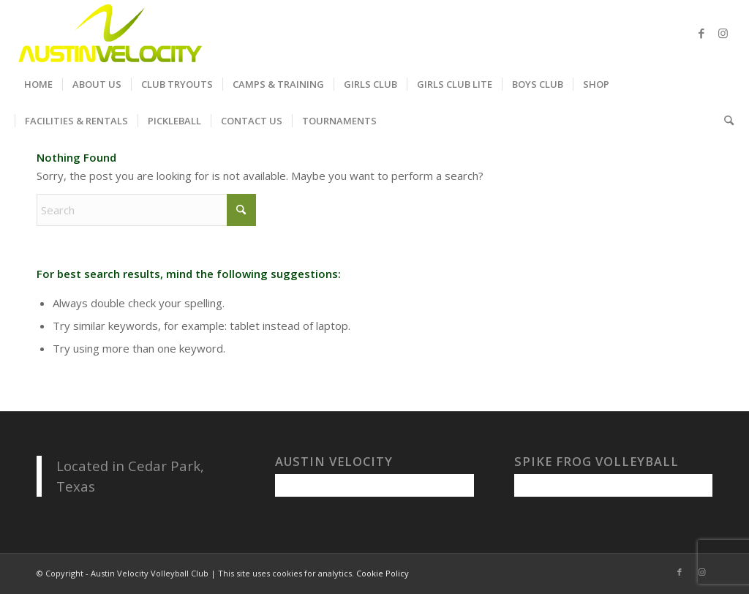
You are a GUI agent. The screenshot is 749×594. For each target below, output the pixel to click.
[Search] (724, 120)
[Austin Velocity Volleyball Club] (109, 33)
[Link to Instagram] (723, 33)
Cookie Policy (382, 573)
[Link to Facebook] (701, 33)
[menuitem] (38, 84)
